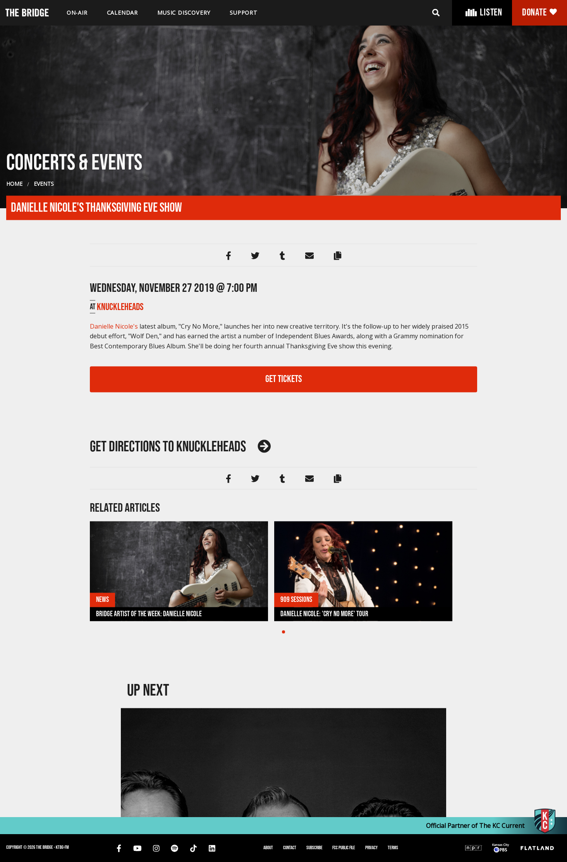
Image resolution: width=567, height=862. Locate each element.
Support (244, 12)
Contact (289, 848)
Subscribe (314, 848)
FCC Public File (343, 848)
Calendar (122, 12)
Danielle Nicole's (114, 589)
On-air (77, 12)
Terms (393, 848)
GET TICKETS (283, 642)
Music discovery (183, 12)
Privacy (371, 848)
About (268, 848)
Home (14, 446)
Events (44, 446)
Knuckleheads (120, 570)
